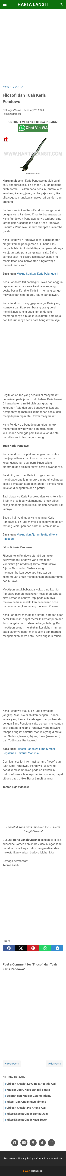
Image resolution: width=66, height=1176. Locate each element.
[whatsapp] (45, 948)
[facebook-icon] (14, 1142)
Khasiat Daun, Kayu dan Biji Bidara (28, 1089)
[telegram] (57, 948)
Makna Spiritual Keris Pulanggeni (37, 273)
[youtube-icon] (23, 1142)
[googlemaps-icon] (33, 1142)
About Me (56, 1158)
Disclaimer (9, 1158)
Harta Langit (33, 4)
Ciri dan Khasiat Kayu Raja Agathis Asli (31, 1083)
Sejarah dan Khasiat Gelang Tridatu (29, 1095)
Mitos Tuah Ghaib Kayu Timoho (26, 1101)
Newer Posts (12, 1063)
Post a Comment (12, 113)
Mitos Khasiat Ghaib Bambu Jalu (27, 1113)
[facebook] (9, 948)
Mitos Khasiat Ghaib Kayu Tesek (27, 1119)
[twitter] (21, 948)
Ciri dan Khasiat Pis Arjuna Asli (26, 1107)
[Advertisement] (33, 47)
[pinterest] (33, 948)
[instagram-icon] (51, 1142)
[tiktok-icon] (42, 1142)
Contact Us (42, 1158)
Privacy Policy (25, 1158)
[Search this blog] (61, 4)
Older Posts (54, 1063)
